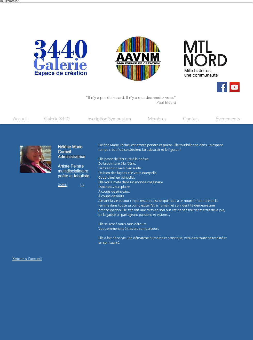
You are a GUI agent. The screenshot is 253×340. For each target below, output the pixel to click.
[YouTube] (235, 87)
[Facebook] (222, 87)
